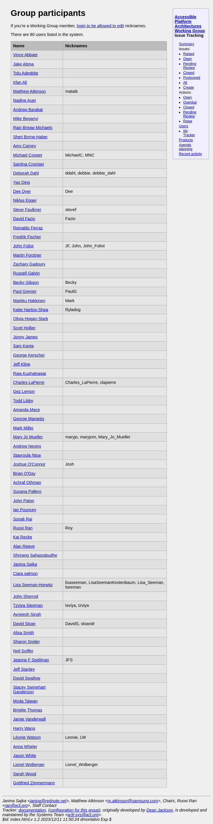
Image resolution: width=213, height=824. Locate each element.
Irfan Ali (20, 82)
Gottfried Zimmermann (34, 783)
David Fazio (24, 218)
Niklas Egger (25, 200)
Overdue (190, 102)
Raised (188, 54)
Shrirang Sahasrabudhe (35, 555)
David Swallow (26, 678)
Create (188, 88)
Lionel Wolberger (29, 764)
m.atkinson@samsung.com (133, 800)
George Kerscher (29, 355)
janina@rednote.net (48, 800)
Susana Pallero (27, 491)
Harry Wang (24, 728)
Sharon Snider (26, 641)
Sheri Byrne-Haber (30, 137)
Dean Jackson (160, 810)
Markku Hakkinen (29, 300)
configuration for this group (74, 810)
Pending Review (189, 66)
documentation (32, 810)
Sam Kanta (23, 346)
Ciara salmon (25, 573)
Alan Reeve (24, 546)
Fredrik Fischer (27, 237)
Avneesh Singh (27, 614)
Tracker (189, 133)
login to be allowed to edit (100, 25)
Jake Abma (23, 64)
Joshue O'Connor (29, 464)
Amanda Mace (26, 409)
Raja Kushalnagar (29, 373)
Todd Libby (23, 400)
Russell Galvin (26, 273)
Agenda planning (185, 147)
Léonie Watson (27, 737)
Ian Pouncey (24, 509)
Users (183, 126)
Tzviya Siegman (28, 605)
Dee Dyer (22, 191)
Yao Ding (21, 182)
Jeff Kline (21, 364)
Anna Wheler (25, 746)
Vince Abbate (25, 54)
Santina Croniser (28, 164)
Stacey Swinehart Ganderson (29, 689)
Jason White (24, 755)
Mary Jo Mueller (28, 437)
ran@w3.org (16, 805)
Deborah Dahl (26, 173)
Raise (187, 121)
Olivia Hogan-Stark (30, 318)
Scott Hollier (24, 328)
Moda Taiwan (25, 701)
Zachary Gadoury (29, 264)
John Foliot (23, 246)
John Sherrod (25, 596)
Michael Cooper (27, 155)
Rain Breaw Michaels (32, 127)
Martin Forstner (27, 255)
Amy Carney (24, 146)
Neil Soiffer (23, 651)
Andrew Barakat (28, 109)
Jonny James (25, 337)
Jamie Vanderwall (29, 719)
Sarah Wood (24, 774)
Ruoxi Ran (23, 528)
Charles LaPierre (28, 382)
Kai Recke (22, 537)
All (185, 83)
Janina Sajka (25, 564)
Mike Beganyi (25, 118)
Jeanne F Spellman (31, 660)
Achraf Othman (27, 482)
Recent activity (190, 154)
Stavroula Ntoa (27, 455)
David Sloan (24, 623)
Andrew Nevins (27, 446)
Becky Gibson (26, 282)
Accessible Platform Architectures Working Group (190, 23)
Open (187, 59)
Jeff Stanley (24, 669)
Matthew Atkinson (29, 91)
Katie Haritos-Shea (30, 309)
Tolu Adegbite (25, 73)
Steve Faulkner (27, 209)
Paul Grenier (25, 291)
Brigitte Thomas (27, 710)
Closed (188, 73)
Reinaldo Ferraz (28, 228)
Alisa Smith (23, 632)
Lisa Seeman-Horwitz (33, 584)
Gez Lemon (24, 391)
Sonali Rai (22, 519)
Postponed (191, 78)
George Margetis (28, 418)
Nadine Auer (24, 100)
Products (186, 140)
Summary (186, 44)
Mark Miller (23, 428)
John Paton (23, 500)
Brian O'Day (24, 473)
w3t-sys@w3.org (83, 814)
